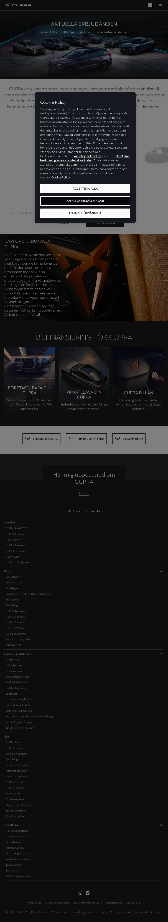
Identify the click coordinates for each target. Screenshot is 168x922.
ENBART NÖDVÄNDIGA (85, 213)
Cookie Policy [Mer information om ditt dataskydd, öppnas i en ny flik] (60, 177)
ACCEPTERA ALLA (85, 188)
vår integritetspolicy (87, 156)
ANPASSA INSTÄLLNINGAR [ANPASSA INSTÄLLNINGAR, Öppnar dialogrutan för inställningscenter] (85, 200)
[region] (85, 157)
